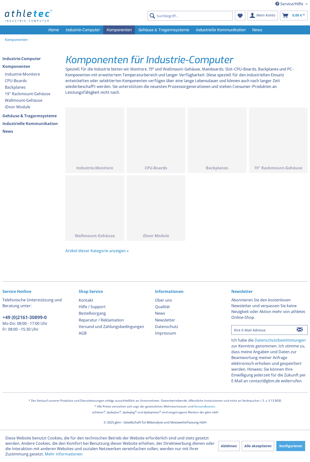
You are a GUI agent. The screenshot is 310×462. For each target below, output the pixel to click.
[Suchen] (152, 16)
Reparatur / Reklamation (101, 320)
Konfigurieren (290, 446)
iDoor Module (17, 107)
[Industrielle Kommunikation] (221, 29)
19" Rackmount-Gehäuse (27, 93)
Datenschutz (166, 326)
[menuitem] (190, 16)
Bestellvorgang (92, 313)
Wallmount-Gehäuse (23, 100)
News (7, 131)
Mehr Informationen (64, 454)
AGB (82, 333)
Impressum (165, 333)
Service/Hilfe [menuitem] (289, 4)
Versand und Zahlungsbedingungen (111, 326)
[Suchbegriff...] (190, 16)
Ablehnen (229, 446)
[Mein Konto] (263, 15)
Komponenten (16, 66)
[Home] (53, 29)
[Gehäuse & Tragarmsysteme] (164, 29)
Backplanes (15, 87)
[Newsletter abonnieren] (299, 330)
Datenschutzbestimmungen (280, 340)
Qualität (162, 306)
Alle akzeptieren (257, 446)
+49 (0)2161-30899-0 (24, 317)
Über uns (163, 300)
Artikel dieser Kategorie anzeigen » (97, 250)
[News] (257, 29)
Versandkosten (204, 406)
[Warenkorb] (294, 15)
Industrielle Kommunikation (30, 123)
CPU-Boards (16, 80)
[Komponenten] (119, 29)
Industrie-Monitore (22, 74)
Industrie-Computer (21, 58)
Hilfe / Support (92, 306)
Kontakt (86, 300)
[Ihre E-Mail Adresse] (262, 330)
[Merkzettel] (240, 15)
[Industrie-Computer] (82, 29)
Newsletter (165, 320)
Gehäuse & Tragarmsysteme (29, 115)
